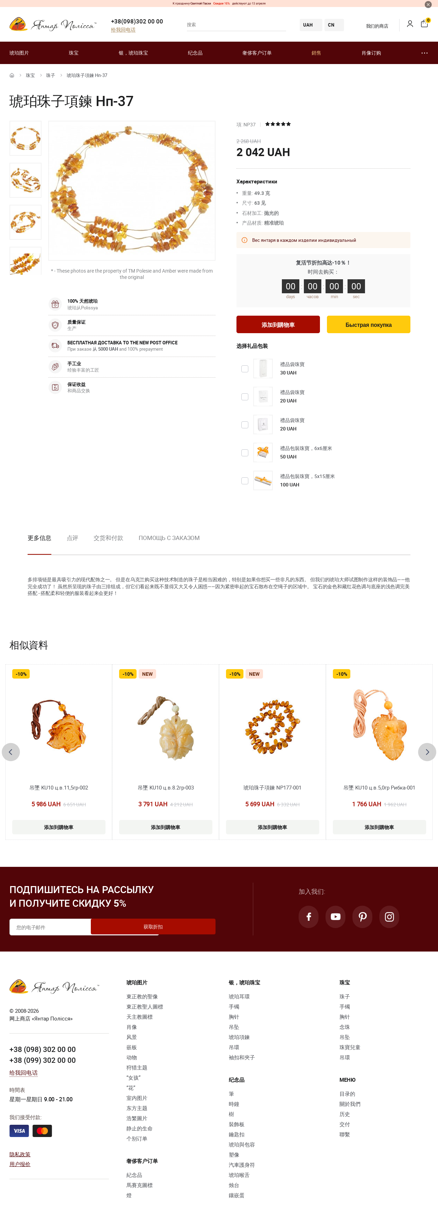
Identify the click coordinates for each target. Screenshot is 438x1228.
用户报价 (20, 1165)
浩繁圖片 (136, 1119)
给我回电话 (123, 30)
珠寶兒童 (350, 1048)
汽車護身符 (242, 1166)
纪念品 (195, 52)
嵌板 (131, 1048)
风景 (131, 1038)
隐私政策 (20, 1155)
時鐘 (234, 1105)
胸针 (234, 1018)
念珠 (345, 1028)
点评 (73, 540)
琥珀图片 (19, 52)
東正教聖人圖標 (144, 1008)
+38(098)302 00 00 (137, 21)
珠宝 (74, 52)
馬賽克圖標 (139, 1186)
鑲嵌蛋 (236, 1196)
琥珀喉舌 (239, 1176)
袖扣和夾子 (242, 1058)
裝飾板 (236, 1125)
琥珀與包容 (242, 1146)
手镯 (234, 1008)
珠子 (50, 75)
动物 (131, 1058)
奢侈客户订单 (257, 52)
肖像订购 (371, 52)
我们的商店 (372, 26)
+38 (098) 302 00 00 (42, 1051)
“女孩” (133, 1079)
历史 (345, 1115)
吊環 (234, 1048)
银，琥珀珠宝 (133, 52)
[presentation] (11, 754)
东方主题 (136, 1109)
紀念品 (134, 1176)
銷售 (316, 52)
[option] (25, 138)
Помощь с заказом (169, 540)
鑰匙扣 (236, 1135)
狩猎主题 (136, 1069)
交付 (345, 1125)
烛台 (234, 1186)
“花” (130, 1089)
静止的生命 (139, 1130)
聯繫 (345, 1135)
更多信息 (39, 540)
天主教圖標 (139, 1018)
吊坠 (234, 1028)
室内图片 (136, 1099)
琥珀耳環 (239, 998)
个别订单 (136, 1140)
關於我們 (350, 1105)
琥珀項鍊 (239, 1038)
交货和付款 (108, 540)
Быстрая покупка (369, 326)
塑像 (234, 1156)
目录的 (347, 1095)
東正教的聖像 (142, 998)
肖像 (131, 1028)
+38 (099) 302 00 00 (42, 1061)
